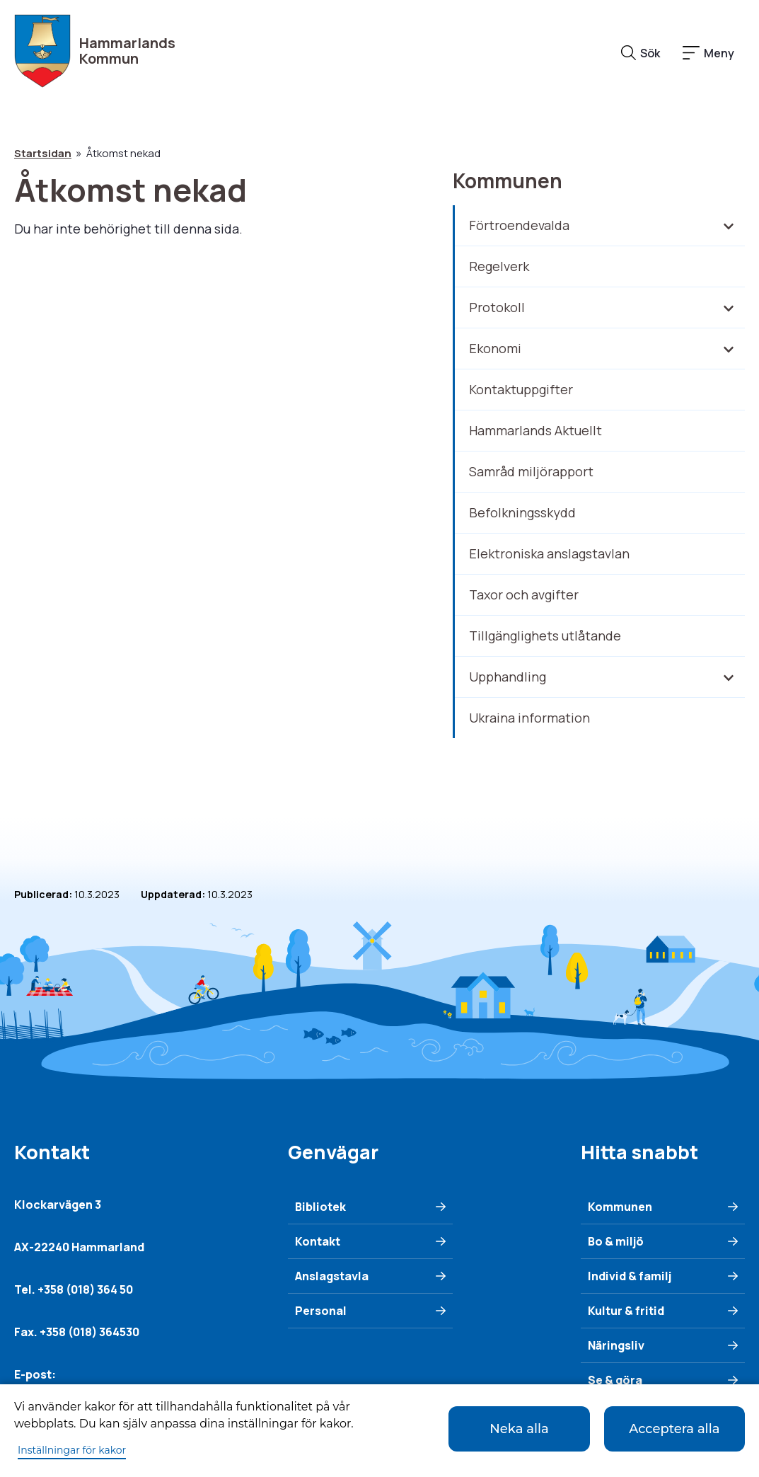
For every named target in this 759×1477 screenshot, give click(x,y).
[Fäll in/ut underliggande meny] (728, 226)
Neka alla (518, 1429)
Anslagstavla (332, 1276)
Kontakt (317, 1241)
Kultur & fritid (626, 1310)
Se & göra (615, 1380)
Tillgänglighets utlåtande (545, 635)
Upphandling (507, 676)
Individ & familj (629, 1276)
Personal (321, 1310)
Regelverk (499, 266)
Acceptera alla (674, 1429)
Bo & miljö (616, 1241)
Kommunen (507, 180)
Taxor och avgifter (524, 594)
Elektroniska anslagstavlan (549, 553)
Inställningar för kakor (72, 1450)
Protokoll (497, 307)
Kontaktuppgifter (521, 389)
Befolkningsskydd (522, 512)
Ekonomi (495, 348)
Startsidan (42, 153)
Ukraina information (529, 717)
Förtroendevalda (519, 225)
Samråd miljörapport (531, 471)
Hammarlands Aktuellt (535, 430)
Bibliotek (320, 1206)
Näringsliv (616, 1345)
